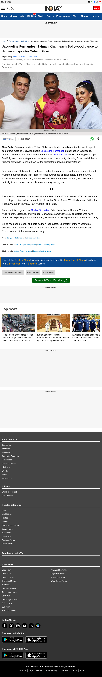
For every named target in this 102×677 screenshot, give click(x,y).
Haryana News (8, 577)
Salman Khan (61, 154)
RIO (75, 670)
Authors (5, 475)
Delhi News (6, 574)
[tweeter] (11, 625)
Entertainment (63, 16)
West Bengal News (59, 581)
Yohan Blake (48, 272)
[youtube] (24, 625)
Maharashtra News (59, 570)
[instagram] (18, 625)
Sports (50, 16)
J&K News (6, 607)
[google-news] (38, 625)
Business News (8, 540)
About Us (6, 449)
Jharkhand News (9, 581)
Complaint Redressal (10, 456)
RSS (82, 670)
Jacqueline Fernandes (13, 272)
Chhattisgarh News (10, 599)
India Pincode (7, 496)
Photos (84, 16)
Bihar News (7, 570)
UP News (6, 596)
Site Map (22, 670)
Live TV (5, 471)
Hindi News (6, 467)
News (4, 41)
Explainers (6, 536)
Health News (7, 544)
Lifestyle (95, 16)
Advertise (6, 452)
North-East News (9, 588)
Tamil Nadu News (9, 592)
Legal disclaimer (35, 670)
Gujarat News (7, 603)
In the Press (7, 460)
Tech (75, 16)
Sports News (7, 529)
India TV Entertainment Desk (25, 56)
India (22, 16)
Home (4, 16)
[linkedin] (31, 625)
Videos (13, 16)
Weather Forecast (9, 492)
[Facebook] (4, 625)
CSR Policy (65, 670)
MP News (6, 585)
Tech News (6, 533)
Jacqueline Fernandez (52, 151)
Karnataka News (9, 611)
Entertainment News (10, 525)
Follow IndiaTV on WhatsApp (51, 280)
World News (7, 514)
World (41, 16)
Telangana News (58, 577)
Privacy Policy (51, 670)
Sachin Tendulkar (40, 210)
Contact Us (6, 445)
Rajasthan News (58, 574)
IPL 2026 (31, 16)
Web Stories (7, 478)
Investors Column (9, 463)
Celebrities (25, 41)
